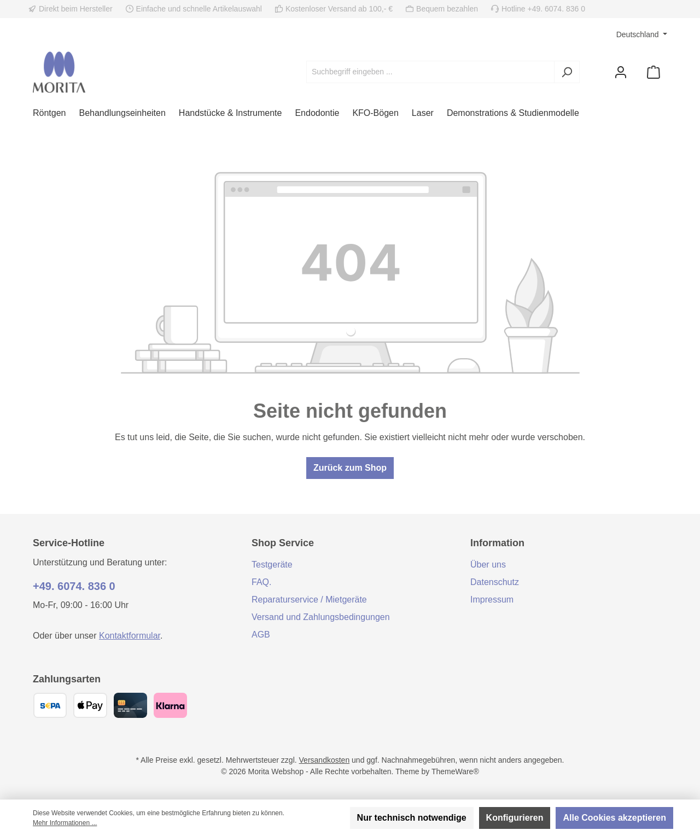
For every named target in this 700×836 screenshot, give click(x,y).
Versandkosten (324, 760)
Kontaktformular (129, 635)
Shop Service (283, 542)
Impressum (492, 599)
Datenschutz (494, 582)
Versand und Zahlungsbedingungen (321, 617)
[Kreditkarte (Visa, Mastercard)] (130, 705)
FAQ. (261, 582)
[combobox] (430, 72)
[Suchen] (567, 72)
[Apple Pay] (90, 705)
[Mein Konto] (620, 72)
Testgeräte (272, 564)
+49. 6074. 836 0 (74, 586)
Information (497, 542)
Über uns (488, 564)
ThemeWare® (455, 771)
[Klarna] (170, 705)
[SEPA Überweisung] (50, 705)
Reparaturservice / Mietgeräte (309, 599)
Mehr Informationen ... (65, 823)
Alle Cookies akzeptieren (614, 817)
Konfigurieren (515, 817)
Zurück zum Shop (350, 467)
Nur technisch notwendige (411, 817)
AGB (261, 634)
